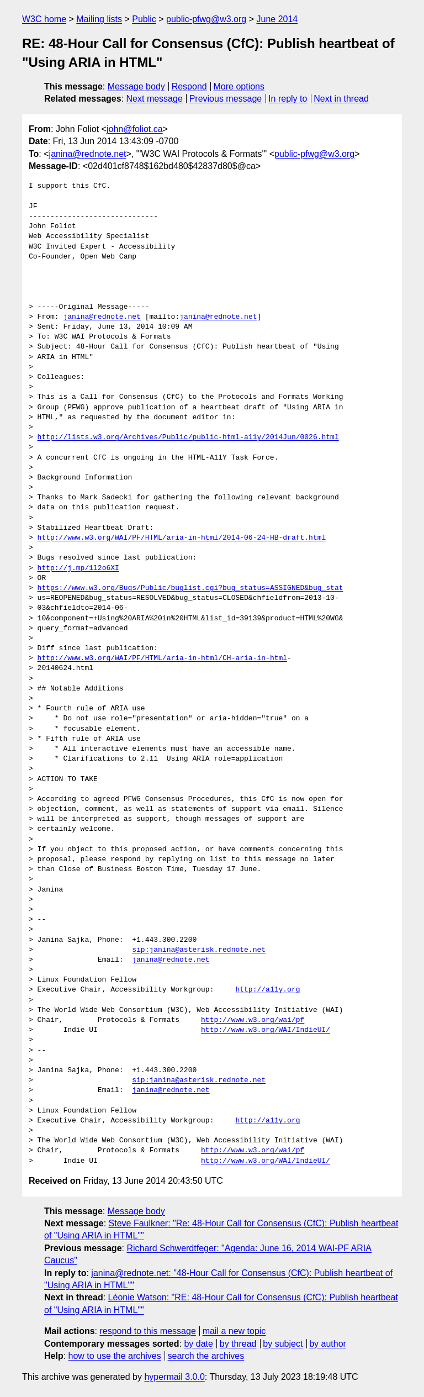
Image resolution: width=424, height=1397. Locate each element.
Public (144, 19)
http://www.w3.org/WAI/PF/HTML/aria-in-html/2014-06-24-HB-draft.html (182, 538)
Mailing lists (99, 19)
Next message (154, 98)
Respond (189, 86)
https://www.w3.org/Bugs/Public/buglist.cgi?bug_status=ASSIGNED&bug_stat (190, 588)
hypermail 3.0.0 (174, 1377)
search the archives (206, 1356)
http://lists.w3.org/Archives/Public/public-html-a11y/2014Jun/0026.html (188, 437)
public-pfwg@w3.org (206, 19)
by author (327, 1343)
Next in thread (341, 98)
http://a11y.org (267, 990)
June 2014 (277, 19)
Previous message (225, 98)
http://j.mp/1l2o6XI (78, 568)
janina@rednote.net (87, 154)
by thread (238, 1343)
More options (239, 86)
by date (198, 1343)
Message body (136, 86)
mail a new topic (234, 1331)
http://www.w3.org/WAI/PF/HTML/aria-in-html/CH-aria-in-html (162, 658)
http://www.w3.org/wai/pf (252, 1020)
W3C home (44, 19)
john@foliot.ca (135, 129)
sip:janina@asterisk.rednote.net (199, 950)
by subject (283, 1343)
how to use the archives (114, 1356)
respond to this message (147, 1331)
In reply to (287, 98)
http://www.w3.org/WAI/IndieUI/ (265, 1030)
